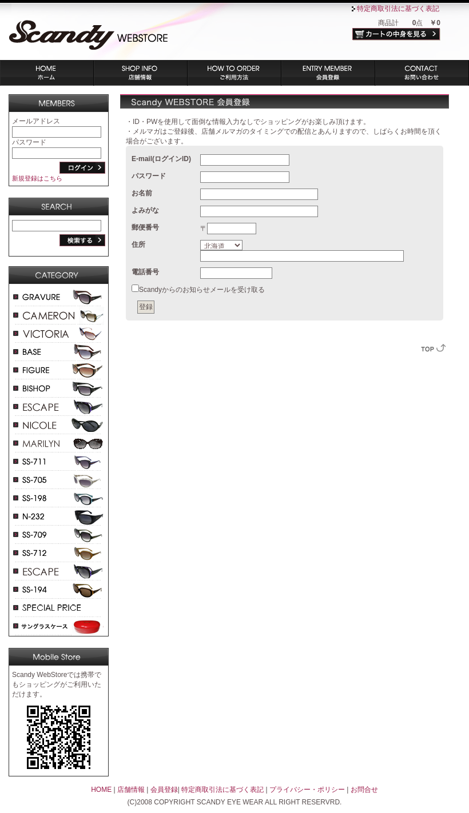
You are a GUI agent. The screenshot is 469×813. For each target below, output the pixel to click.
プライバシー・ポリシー (307, 790)
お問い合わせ (422, 73)
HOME (101, 790)
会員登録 (328, 73)
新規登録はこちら (37, 178)
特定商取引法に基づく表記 (398, 9)
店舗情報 (141, 73)
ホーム (47, 73)
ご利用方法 (234, 73)
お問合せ (364, 790)
